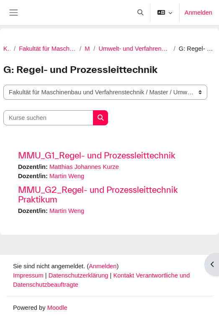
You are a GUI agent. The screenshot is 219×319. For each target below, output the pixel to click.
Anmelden (198, 12)
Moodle (57, 307)
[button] (140, 12)
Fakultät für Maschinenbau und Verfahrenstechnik (47, 48)
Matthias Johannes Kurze (84, 166)
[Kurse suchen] (48, 117)
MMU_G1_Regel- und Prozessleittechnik (96, 155)
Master (87, 48)
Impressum (29, 275)
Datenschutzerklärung (79, 275)
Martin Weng (66, 176)
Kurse (6, 48)
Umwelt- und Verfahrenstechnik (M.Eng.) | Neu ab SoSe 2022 (134, 48)
